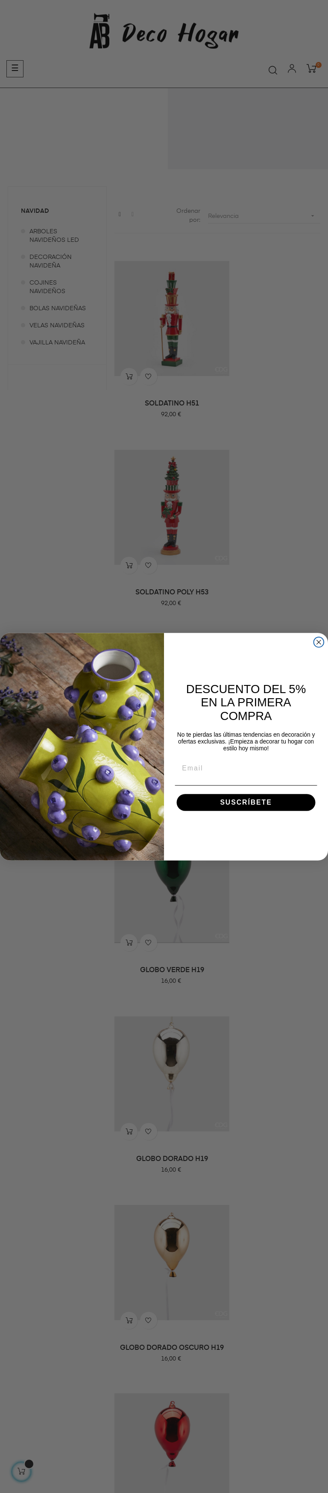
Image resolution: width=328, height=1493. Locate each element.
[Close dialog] (319, 642)
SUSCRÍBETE (246, 801)
